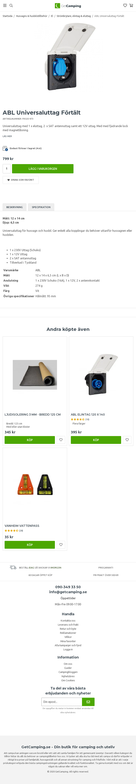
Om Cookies (68, 680)
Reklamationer (68, 632)
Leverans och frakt (68, 624)
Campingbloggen (68, 672)
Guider (68, 668)
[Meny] (5, 5)
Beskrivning (14, 207)
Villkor (68, 637)
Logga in (68, 649)
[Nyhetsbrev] (88, 702)
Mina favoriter (68, 641)
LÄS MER (7, 136)
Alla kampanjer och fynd (68, 645)
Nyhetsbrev (68, 676)
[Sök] (11, 5)
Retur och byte (68, 628)
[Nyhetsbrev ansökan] (61, 702)
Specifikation (41, 207)
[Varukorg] (131, 5)
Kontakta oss (68, 620)
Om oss (68, 663)
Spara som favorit (20, 180)
